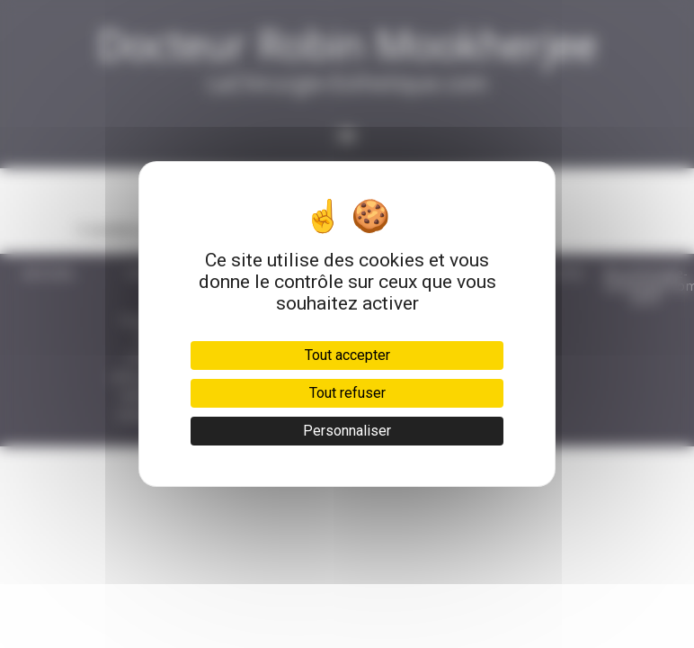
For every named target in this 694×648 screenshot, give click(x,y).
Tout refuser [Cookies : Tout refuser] (347, 392)
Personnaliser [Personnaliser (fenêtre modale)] (347, 430)
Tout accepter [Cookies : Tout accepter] (347, 355)
